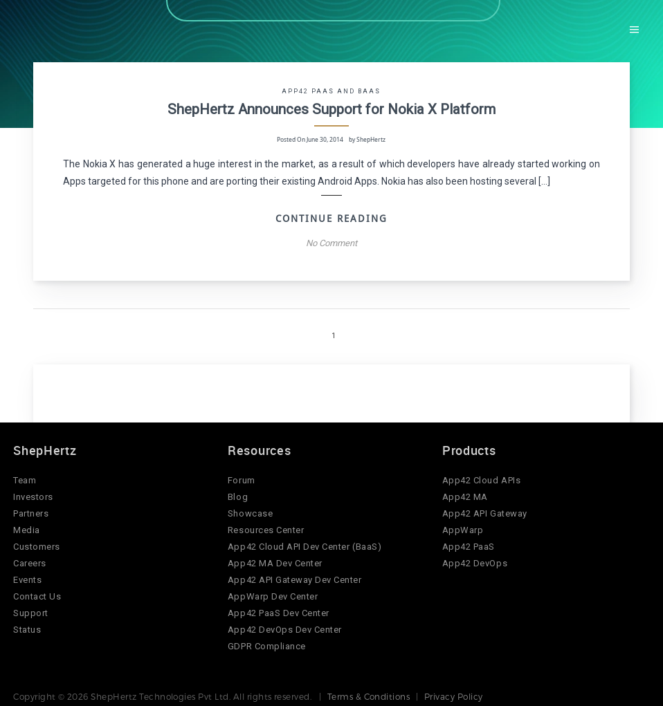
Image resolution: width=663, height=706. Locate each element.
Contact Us (37, 593)
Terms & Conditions (368, 693)
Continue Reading (331, 216)
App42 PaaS (468, 544)
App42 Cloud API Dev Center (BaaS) (304, 544)
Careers (29, 560)
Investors (33, 494)
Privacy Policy (453, 693)
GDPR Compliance (267, 643)
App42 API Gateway (484, 510)
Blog (238, 494)
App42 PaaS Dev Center (278, 610)
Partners (30, 510)
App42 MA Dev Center (275, 560)
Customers (36, 544)
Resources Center (266, 527)
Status (27, 627)
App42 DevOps (474, 560)
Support (30, 610)
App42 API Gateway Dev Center (295, 577)
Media (26, 527)
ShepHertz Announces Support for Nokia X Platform (331, 107)
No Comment (331, 240)
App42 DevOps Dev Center (285, 627)
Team (24, 477)
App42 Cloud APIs (481, 477)
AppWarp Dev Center (273, 593)
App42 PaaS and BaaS (331, 91)
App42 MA (465, 494)
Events (27, 577)
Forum (241, 477)
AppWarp (463, 527)
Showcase (250, 510)
